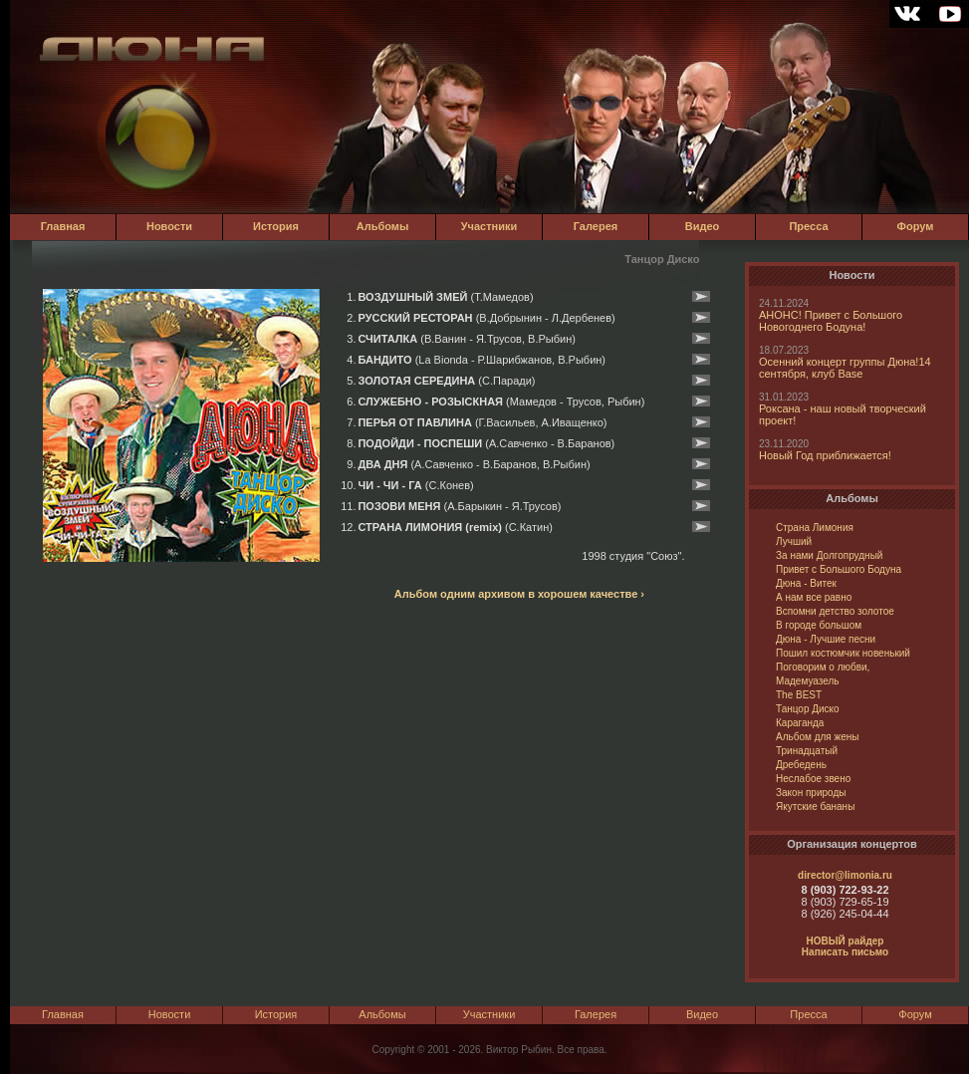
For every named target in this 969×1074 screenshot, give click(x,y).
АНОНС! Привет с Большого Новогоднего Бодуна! (830, 321)
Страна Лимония (814, 527)
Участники (489, 226)
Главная (63, 226)
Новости (169, 226)
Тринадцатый (807, 750)
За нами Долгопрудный (829, 555)
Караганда (800, 722)
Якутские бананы (815, 806)
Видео (702, 226)
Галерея (595, 226)
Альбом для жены (817, 736)
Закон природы (811, 792)
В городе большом (818, 625)
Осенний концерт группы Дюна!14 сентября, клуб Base (845, 368)
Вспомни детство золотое (835, 611)
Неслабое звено (813, 778)
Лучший (794, 541)
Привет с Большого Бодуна (838, 569)
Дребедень (801, 764)
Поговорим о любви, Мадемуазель (822, 674)
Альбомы (383, 226)
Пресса (808, 226)
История (276, 226)
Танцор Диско (808, 708)
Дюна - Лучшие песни (825, 639)
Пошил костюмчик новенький (843, 653)
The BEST (799, 694)
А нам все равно (813, 597)
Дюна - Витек (806, 583)
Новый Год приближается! (825, 455)
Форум (915, 226)
